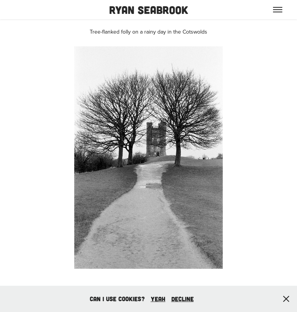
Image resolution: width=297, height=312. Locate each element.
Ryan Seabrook (148, 9)
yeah (158, 298)
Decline (182, 298)
